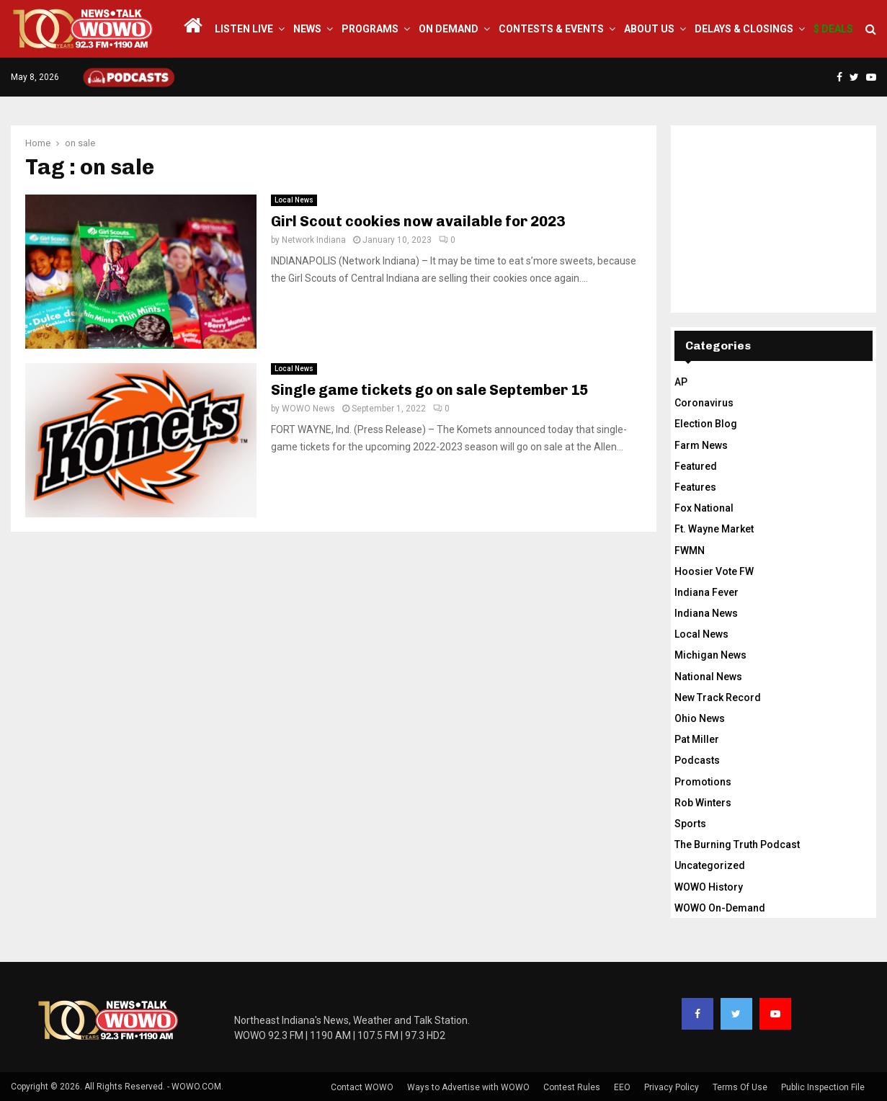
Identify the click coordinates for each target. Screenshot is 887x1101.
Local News (294, 200)
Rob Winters (702, 802)
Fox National (704, 508)
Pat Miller (696, 739)
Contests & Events (551, 29)
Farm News (701, 445)
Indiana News (706, 613)
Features (695, 487)
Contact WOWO (362, 1087)
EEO (622, 1087)
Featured (695, 466)
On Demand (448, 29)
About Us (649, 29)
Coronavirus (704, 403)
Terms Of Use (740, 1087)
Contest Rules (571, 1087)
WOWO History (708, 887)
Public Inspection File (823, 1087)
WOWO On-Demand (719, 908)
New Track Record (717, 697)
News (307, 29)
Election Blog (705, 423)
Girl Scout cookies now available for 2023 (418, 221)
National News (708, 676)
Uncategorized (709, 865)
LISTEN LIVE (244, 29)
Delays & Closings (744, 29)
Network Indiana (314, 240)
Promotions (702, 782)
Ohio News (699, 718)
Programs (370, 29)
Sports (690, 823)
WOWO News (308, 409)
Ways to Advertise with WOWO (468, 1087)
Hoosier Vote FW (714, 571)
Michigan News (710, 655)
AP (680, 382)
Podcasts (697, 760)
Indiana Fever (706, 592)
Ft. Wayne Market (714, 529)
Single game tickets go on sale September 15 (429, 389)
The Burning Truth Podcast (737, 844)
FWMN (689, 550)
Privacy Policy (671, 1087)
